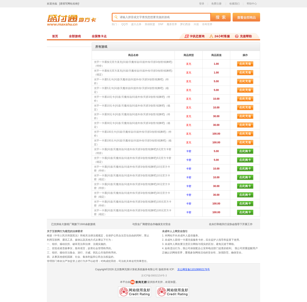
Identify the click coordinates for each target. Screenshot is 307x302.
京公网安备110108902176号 (193, 269)
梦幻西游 (185, 24)
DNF (161, 24)
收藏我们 (234, 3)
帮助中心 (252, 3)
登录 (201, 3)
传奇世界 (207, 24)
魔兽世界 (172, 24)
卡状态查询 (197, 36)
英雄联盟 (150, 24)
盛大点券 (136, 24)
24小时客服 (222, 36)
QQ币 (124, 24)
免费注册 (216, 3)
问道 (196, 24)
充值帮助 (246, 36)
